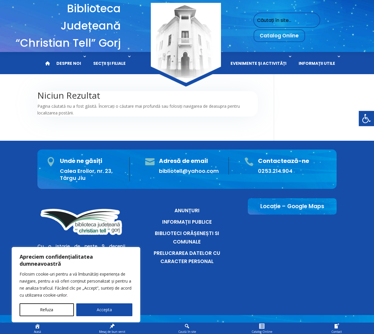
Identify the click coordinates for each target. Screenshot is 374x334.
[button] (366, 118)
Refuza (46, 309)
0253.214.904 (275, 171)
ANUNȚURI (187, 210)
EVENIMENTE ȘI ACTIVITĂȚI (258, 63)
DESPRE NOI (68, 63)
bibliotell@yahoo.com (189, 171)
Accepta (104, 309)
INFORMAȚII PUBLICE (187, 221)
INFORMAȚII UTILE (317, 63)
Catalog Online (279, 35)
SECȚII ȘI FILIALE (109, 63)
